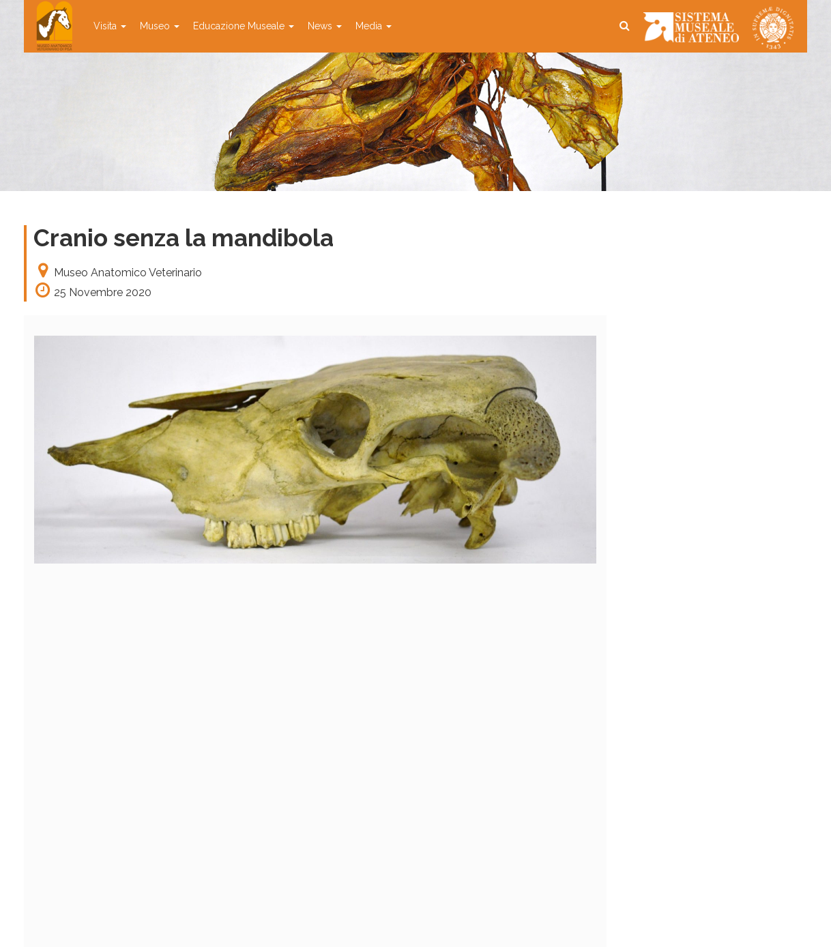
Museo (159, 25)
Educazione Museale (243, 25)
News (325, 25)
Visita (109, 25)
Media (373, 25)
